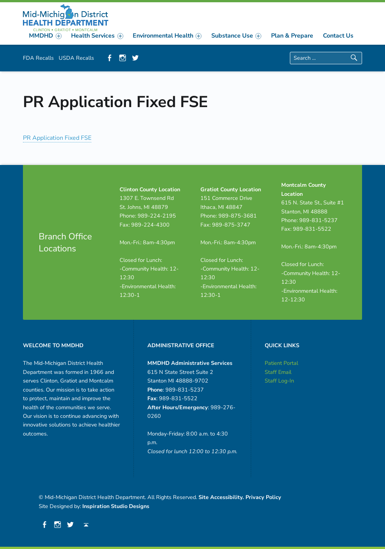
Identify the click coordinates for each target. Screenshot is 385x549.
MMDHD (45, 36)
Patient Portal (281, 363)
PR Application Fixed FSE (57, 138)
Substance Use (236, 36)
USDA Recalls (76, 58)
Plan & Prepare (292, 36)
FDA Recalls (38, 58)
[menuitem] (45, 36)
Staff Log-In (279, 380)
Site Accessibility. (221, 497)
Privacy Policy (263, 497)
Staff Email (278, 372)
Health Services (97, 36)
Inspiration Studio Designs (115, 506)
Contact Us (338, 36)
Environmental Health (167, 36)
